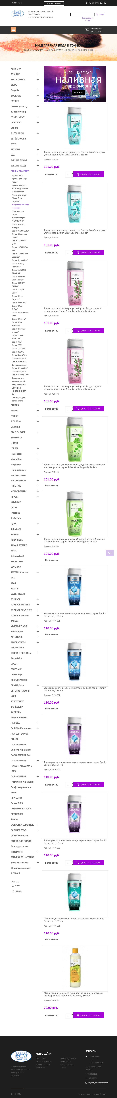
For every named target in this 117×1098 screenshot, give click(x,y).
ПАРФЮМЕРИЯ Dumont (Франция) (21, 747)
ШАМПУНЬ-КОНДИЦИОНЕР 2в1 (19, 391)
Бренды (63, 1067)
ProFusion (16, 518)
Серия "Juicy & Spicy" (18, 291)
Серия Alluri (17, 342)
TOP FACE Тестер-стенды (20, 618)
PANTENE (15, 512)
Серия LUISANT (18, 348)
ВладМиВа (16, 658)
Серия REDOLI (18, 352)
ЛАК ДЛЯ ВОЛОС (19, 733)
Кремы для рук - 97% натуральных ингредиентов (20, 188)
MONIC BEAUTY (18, 491)
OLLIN (14, 507)
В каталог (78, 92)
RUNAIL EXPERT (19, 545)
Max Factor (16, 453)
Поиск (101, 14)
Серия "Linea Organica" (17, 298)
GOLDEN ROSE (18, 432)
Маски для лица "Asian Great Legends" (19, 198)
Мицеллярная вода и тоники (20, 206)
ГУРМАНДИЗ (17, 674)
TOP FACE (15, 599)
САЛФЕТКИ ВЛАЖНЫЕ (22, 824)
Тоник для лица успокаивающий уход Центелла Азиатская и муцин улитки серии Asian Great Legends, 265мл (74, 466)
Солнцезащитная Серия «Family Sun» (20, 373)
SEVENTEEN (17, 561)
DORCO (14, 127)
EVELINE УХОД (18, 165)
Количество (51, 174)
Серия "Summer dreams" (18, 330)
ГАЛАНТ (15, 663)
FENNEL (15, 410)
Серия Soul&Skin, (19, 355)
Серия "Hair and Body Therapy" (18, 278)
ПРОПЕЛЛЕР (17, 814)
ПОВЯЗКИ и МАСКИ (21, 808)
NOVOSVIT (16, 502)
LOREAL (14, 448)
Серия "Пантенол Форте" (19, 236)
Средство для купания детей (18, 379)
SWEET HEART (18, 593)
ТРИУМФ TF (17, 851)
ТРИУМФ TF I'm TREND (23, 857)
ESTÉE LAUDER (18, 138)
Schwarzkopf (17, 556)
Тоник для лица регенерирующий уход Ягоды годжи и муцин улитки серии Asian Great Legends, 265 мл (72, 309)
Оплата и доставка (68, 1058)
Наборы (15, 227)
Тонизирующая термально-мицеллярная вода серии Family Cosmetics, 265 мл (75, 763)
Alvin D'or (16, 68)
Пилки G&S (17, 803)
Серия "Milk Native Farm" (20, 314)
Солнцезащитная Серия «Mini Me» (19, 360)
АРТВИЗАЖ (16, 636)
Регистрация (87, 18)
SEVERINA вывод (19, 572)
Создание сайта (84, 1094)
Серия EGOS (17, 345)
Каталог (39, 50)
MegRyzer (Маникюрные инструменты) (18, 470)
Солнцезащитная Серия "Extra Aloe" (20, 366)
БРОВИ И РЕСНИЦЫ (21, 653)
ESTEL (14, 144)
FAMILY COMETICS (53, 50)
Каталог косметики (43, 1061)
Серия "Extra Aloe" (20, 260)
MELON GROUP (18, 480)
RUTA (13, 550)
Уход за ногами (19, 384)
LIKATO (14, 443)
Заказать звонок (54, 3)
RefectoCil (16, 529)
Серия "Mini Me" (19, 319)
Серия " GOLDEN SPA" (19, 242)
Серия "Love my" (19, 302)
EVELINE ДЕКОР (19, 160)
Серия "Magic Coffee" (17, 307)
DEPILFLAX (16, 122)
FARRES (15, 405)
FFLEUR (14, 416)
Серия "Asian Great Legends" (20, 255)
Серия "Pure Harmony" (17, 324)
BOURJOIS (16, 95)
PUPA (13, 523)
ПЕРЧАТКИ (16, 797)
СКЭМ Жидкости (19, 835)
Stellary (14, 588)
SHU (13, 577)
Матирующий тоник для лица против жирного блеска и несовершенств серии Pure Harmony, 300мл (73, 994)
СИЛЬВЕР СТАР (18, 830)
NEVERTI (15, 496)
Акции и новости (43, 1064)
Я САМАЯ (15, 873)
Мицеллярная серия (18, 213)
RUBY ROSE (17, 539)
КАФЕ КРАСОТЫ (19, 717)
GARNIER (15, 426)
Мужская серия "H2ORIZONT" (18, 219)
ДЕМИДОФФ (17, 685)
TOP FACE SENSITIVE (21, 610)
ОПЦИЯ (14, 739)
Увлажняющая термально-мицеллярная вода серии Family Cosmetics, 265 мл (74, 615)
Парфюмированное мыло (21, 790)
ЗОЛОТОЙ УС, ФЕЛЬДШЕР (17, 704)
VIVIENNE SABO (19, 626)
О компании (65, 1061)
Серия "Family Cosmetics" (18, 265)
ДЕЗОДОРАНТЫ (19, 680)
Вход (87, 20)
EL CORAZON (17, 133)
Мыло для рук (18, 224)
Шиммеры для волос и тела (18, 399)
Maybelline (16, 459)
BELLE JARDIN (18, 79)
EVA (13, 154)
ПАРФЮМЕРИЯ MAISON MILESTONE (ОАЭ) (21, 766)
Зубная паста (17, 175)
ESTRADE (15, 149)
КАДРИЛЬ (16, 712)
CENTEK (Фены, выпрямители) (19, 109)
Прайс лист (40, 1067)
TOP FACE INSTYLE (20, 604)
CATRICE (15, 101)
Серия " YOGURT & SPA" (20, 249)
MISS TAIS (16, 485)
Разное (14, 819)
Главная (28, 50)
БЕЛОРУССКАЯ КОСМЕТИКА (18, 645)
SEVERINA (16, 566)
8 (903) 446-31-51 (96, 2)
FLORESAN (16, 421)
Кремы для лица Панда (19, 180)
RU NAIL (15, 534)
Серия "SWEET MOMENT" (18, 337)
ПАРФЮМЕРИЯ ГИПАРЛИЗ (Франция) (22, 779)
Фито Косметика (19, 862)
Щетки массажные (20, 868)
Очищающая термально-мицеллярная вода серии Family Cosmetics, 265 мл (74, 920)
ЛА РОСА (15, 722)
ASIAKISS (15, 74)
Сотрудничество (67, 1064)
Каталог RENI (41, 1058)
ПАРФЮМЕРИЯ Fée (21, 755)
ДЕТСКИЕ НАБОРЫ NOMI (20, 693)
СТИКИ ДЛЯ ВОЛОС (21, 841)
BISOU (14, 84)
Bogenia (15, 90)
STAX (13, 583)
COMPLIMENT (17, 117)
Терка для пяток (19, 846)
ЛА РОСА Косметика (21, 728)
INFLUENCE (16, 437)
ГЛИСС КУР (16, 669)
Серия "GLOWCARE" (20, 231)
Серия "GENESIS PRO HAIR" (19, 271)
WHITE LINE (17, 631)
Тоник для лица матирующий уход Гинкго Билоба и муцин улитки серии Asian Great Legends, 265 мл (75, 153)
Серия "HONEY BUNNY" (18, 284)
